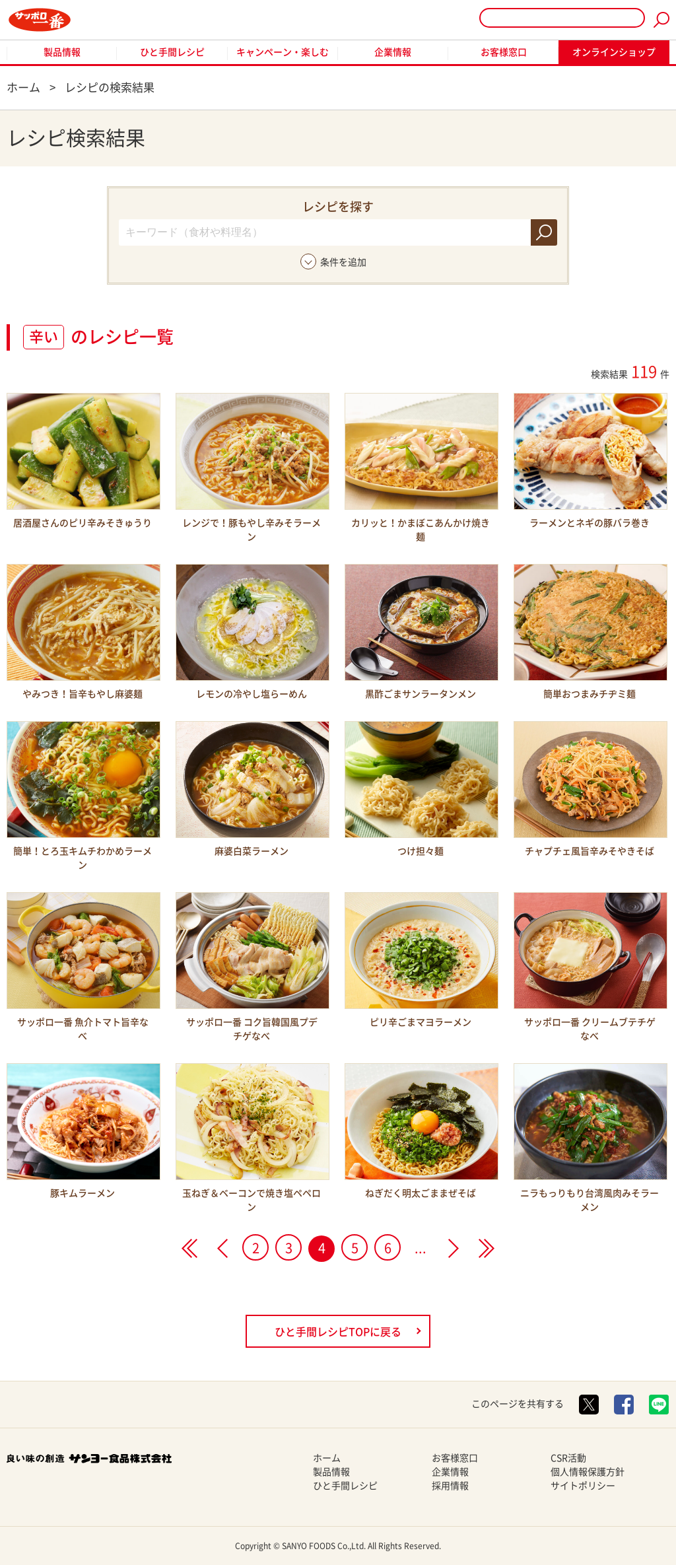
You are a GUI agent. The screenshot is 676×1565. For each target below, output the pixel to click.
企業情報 (392, 52)
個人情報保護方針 (588, 1472)
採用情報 (450, 1485)
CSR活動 (568, 1458)
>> (486, 1248)
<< (189, 1248)
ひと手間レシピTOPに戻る (338, 1332)
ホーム (327, 1458)
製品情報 (62, 52)
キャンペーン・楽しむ (282, 52)
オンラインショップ (614, 52)
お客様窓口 (504, 52)
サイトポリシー (583, 1485)
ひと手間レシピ (172, 52)
